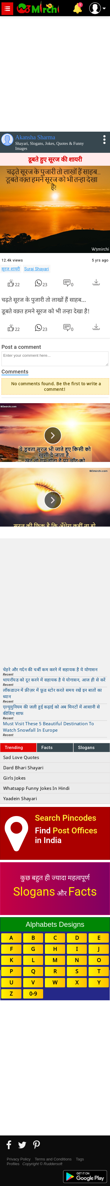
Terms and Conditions (53, 1159)
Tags (80, 1159)
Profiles (13, 1164)
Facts (47, 747)
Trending (14, 747)
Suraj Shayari (36, 269)
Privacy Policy (19, 1159)
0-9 (33, 993)
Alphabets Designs (55, 924)
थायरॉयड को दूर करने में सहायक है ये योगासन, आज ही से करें (54, 680)
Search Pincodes (65, 818)
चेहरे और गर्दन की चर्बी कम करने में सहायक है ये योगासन (50, 669)
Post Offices (75, 830)
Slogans (86, 747)
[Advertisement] (55, 73)
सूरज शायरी (10, 269)
